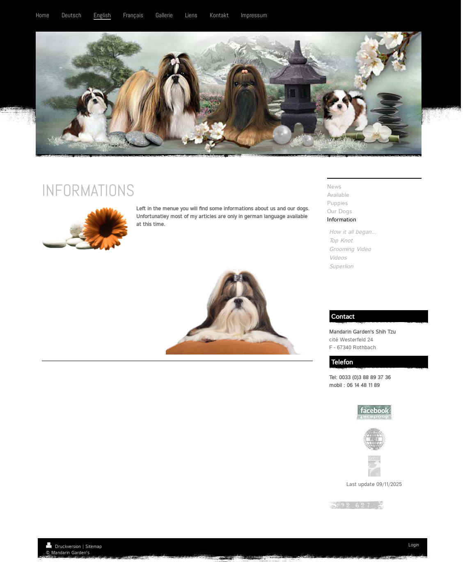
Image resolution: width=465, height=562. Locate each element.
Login (413, 545)
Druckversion (64, 547)
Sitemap (93, 547)
